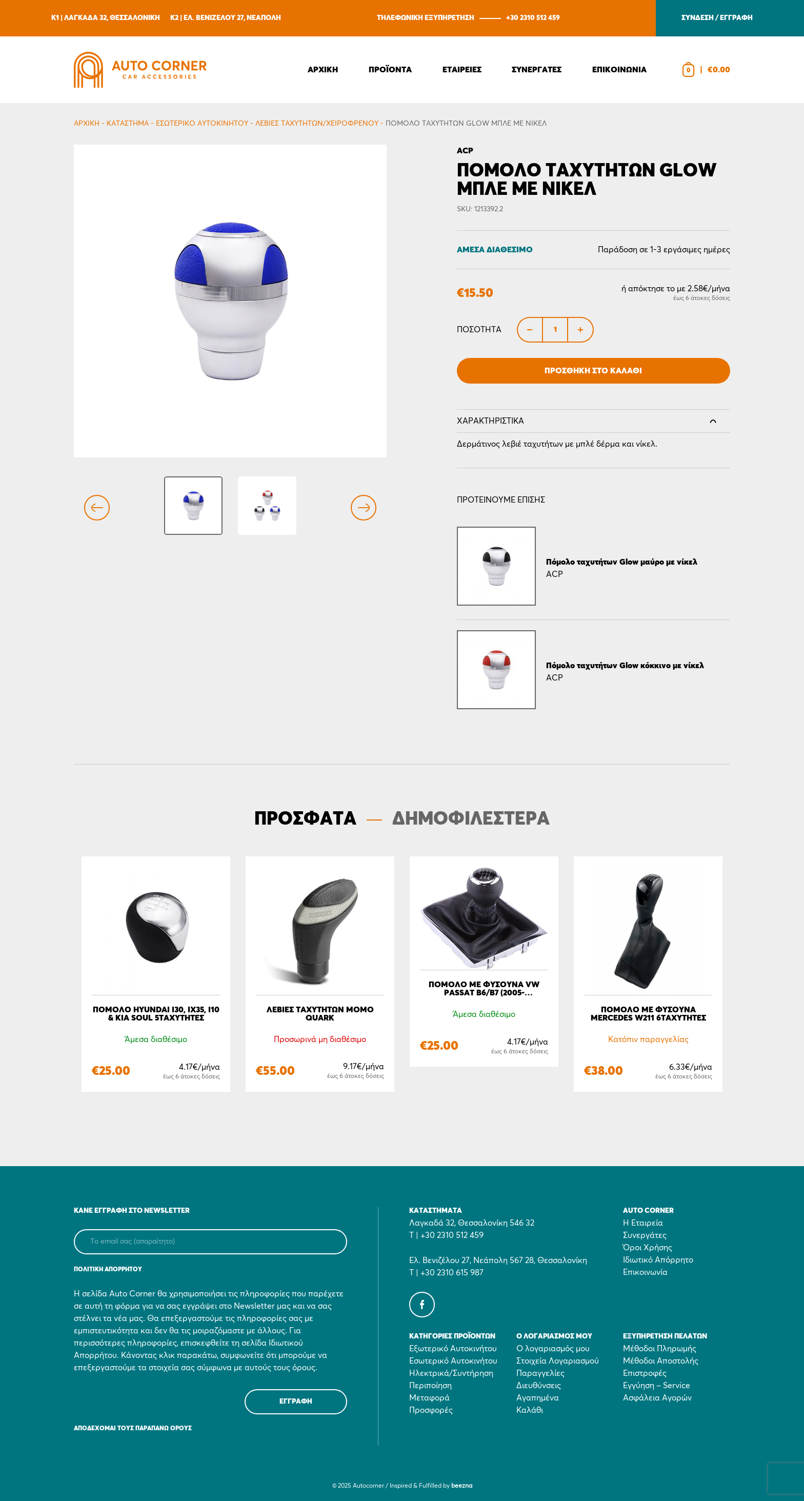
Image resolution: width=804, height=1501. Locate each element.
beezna (461, 1486)
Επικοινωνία (645, 1272)
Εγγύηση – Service (656, 1386)
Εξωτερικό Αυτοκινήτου (453, 1349)
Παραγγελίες (540, 1373)
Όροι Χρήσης (647, 1248)
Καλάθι (529, 1410)
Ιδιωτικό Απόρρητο (658, 1260)
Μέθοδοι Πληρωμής (659, 1349)
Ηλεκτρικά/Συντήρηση (451, 1373)
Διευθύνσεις (538, 1386)
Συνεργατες (536, 70)
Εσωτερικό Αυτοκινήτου (202, 123)
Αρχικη (323, 70)
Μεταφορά (429, 1398)
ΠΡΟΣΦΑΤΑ (305, 819)
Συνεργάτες (645, 1235)
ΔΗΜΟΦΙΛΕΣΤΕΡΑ (471, 819)
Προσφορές (431, 1410)
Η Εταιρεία (643, 1223)
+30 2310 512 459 (533, 18)
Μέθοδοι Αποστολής (660, 1361)
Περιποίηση (430, 1386)
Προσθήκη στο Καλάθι (593, 371)
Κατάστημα (128, 123)
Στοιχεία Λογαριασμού (557, 1361)
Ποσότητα (479, 330)
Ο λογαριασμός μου (553, 1349)
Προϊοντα (390, 70)
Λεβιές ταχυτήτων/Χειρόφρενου (316, 123)
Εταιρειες (462, 70)
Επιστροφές (645, 1373)
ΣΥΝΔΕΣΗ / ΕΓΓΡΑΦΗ (717, 18)
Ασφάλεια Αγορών (657, 1398)
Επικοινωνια (619, 70)
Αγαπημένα (537, 1398)
